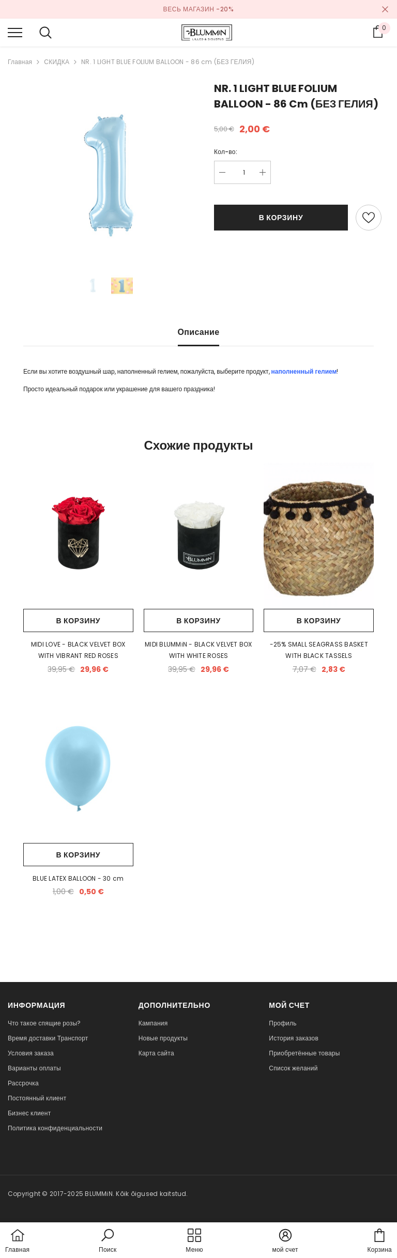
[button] (107, 1241)
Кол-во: (225, 151)
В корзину (281, 217)
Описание (199, 332)
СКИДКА (56, 61)
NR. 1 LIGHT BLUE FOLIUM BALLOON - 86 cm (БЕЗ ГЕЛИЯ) (167, 61)
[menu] (15, 32)
